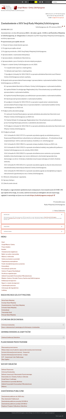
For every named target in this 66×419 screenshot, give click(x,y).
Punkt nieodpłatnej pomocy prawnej (13, 264)
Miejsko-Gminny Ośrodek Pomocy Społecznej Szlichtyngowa (21, 278)
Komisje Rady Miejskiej (9, 303)
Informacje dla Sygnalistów (10, 288)
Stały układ (40, 2)
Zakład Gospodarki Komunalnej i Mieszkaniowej (17, 276)
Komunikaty (5, 266)
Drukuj (62, 26)
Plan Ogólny (5, 359)
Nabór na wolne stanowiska (10, 254)
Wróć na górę (59, 416)
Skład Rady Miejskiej (8, 300)
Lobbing (4, 290)
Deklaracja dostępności (9, 280)
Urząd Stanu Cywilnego (9, 379)
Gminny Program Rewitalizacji (11, 271)
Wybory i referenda (8, 256)
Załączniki (6, 226)
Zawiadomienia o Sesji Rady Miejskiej (13, 305)
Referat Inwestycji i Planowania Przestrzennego (17, 374)
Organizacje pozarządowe (10, 261)
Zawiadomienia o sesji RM (14, 218)
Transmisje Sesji (7, 312)
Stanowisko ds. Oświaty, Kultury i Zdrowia (15, 377)
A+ (49, 2)
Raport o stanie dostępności (10, 283)
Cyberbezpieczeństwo (9, 285)
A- (46, 2)
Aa (30, 2)
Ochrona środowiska (8, 325)
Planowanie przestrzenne (10, 347)
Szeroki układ (42, 2)
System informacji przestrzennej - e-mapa (15, 354)
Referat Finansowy (7, 369)
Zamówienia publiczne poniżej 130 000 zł (14, 404)
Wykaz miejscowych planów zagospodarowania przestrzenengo (21, 350)
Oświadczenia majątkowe (9, 252)
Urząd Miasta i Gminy (8, 244)
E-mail (64, 26)
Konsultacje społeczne (9, 268)
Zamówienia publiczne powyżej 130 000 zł (15, 401)
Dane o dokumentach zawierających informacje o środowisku (21, 327)
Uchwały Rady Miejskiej (9, 307)
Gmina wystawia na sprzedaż (11, 259)
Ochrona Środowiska (8, 372)
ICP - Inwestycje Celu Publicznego (12, 357)
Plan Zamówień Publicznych (10, 399)
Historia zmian (7, 231)
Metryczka (6, 214)
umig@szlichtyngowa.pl (58, 17)
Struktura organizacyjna (9, 273)
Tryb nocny (25, 2)
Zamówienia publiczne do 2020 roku (13, 396)
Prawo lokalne (6, 247)
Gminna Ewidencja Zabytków (11, 337)
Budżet (4, 249)
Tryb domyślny (22, 2)
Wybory (4, 386)
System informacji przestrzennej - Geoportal (15, 352)
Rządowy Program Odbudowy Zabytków (14, 406)
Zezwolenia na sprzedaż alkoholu (12, 381)
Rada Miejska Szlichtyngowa (50, 217)
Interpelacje (5, 310)
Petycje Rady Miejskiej (9, 315)
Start (3, 242)
